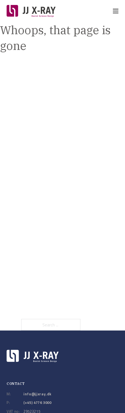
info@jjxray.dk (37, 394)
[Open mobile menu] (115, 11)
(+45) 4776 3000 (37, 402)
